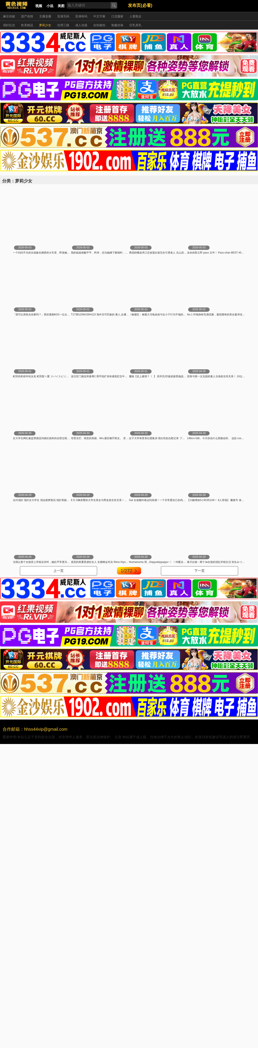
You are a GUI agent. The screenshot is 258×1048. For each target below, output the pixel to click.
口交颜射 (117, 16)
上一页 (58, 571)
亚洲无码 (63, 16)
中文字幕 (99, 16)
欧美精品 (27, 25)
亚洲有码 (81, 16)
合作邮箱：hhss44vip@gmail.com (35, 729)
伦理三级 (63, 25)
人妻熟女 (135, 16)
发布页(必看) (140, 5)
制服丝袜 (117, 25)
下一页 (199, 571)
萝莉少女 (45, 25)
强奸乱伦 (9, 25)
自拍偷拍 (99, 25)
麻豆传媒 (9, 16)
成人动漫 (81, 25)
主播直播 (45, 16)
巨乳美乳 (135, 25)
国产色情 (27, 16)
